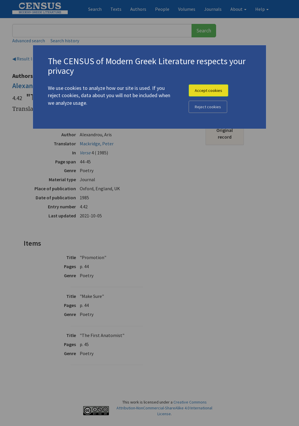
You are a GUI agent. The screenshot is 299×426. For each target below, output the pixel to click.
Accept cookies (208, 90)
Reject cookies (208, 106)
